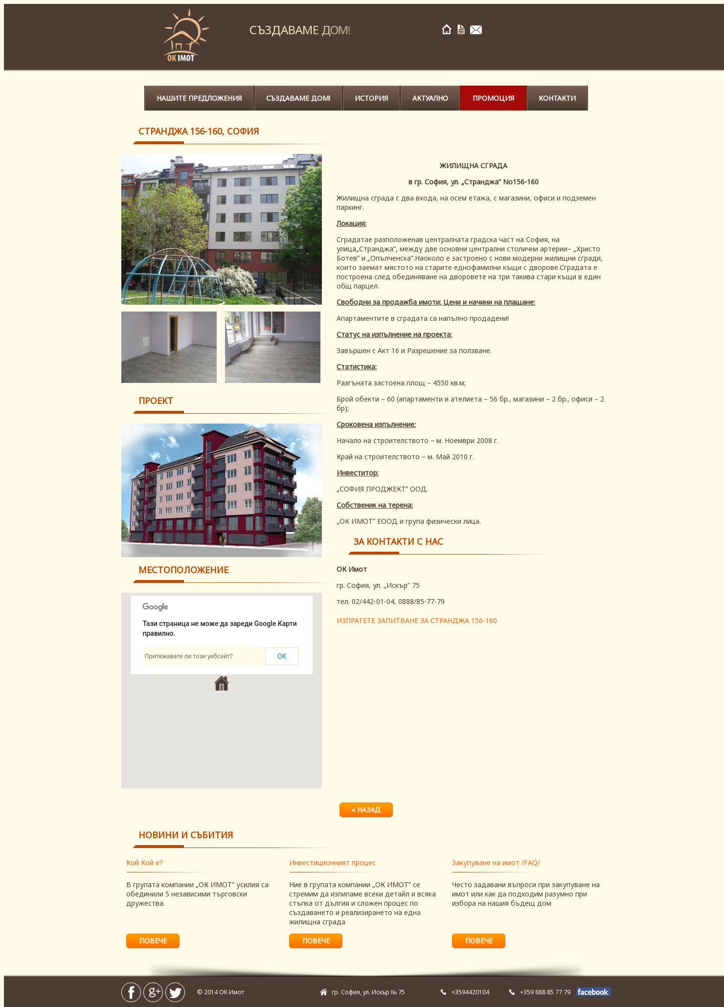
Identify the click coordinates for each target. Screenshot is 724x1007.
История (371, 98)
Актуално (430, 98)
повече (153, 940)
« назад (366, 809)
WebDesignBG (266, 992)
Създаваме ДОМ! (298, 98)
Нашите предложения (199, 98)
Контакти (557, 98)
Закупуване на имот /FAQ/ (496, 862)
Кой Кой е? (144, 862)
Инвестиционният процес (332, 862)
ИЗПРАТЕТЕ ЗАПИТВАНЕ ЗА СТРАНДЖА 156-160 (417, 620)
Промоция (493, 98)
